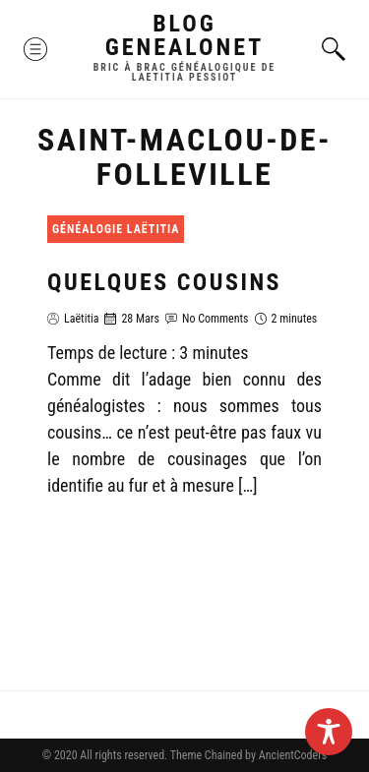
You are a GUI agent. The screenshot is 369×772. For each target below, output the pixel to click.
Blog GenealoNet (185, 35)
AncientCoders (291, 755)
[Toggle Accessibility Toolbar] (328, 731)
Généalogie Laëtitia (115, 229)
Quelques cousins (164, 282)
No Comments (215, 319)
